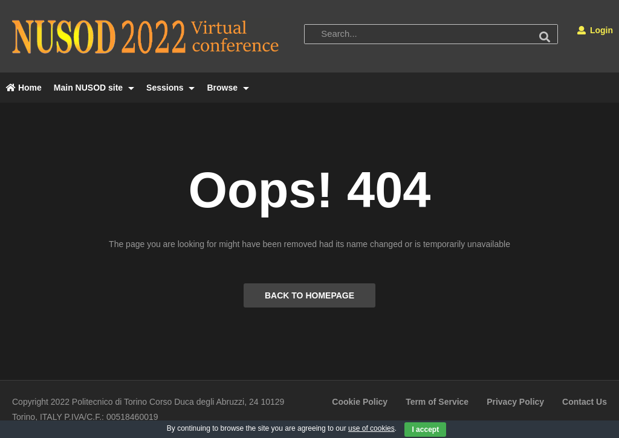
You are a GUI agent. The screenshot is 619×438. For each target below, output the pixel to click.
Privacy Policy (515, 402)
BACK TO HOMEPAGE (309, 295)
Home (24, 87)
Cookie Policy (359, 402)
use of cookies (371, 428)
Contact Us (584, 402)
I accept (425, 429)
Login (595, 30)
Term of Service (437, 402)
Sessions (170, 87)
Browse (227, 87)
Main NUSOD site (94, 87)
